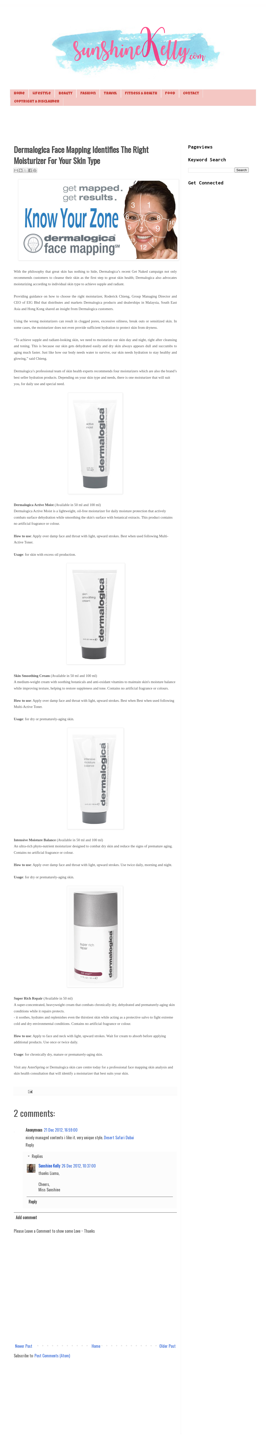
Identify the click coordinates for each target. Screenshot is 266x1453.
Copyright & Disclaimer (36, 102)
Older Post (167, 1346)
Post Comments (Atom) (52, 1356)
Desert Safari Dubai (119, 1137)
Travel (110, 93)
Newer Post (23, 1346)
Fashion (88, 93)
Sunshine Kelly (49, 1166)
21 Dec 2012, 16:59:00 (61, 1130)
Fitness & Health (141, 93)
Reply (30, 1145)
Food (170, 93)
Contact (191, 93)
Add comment (26, 1217)
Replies (37, 1156)
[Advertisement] (133, 124)
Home (19, 93)
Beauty (65, 93)
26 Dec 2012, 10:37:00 (79, 1166)
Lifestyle (42, 93)
